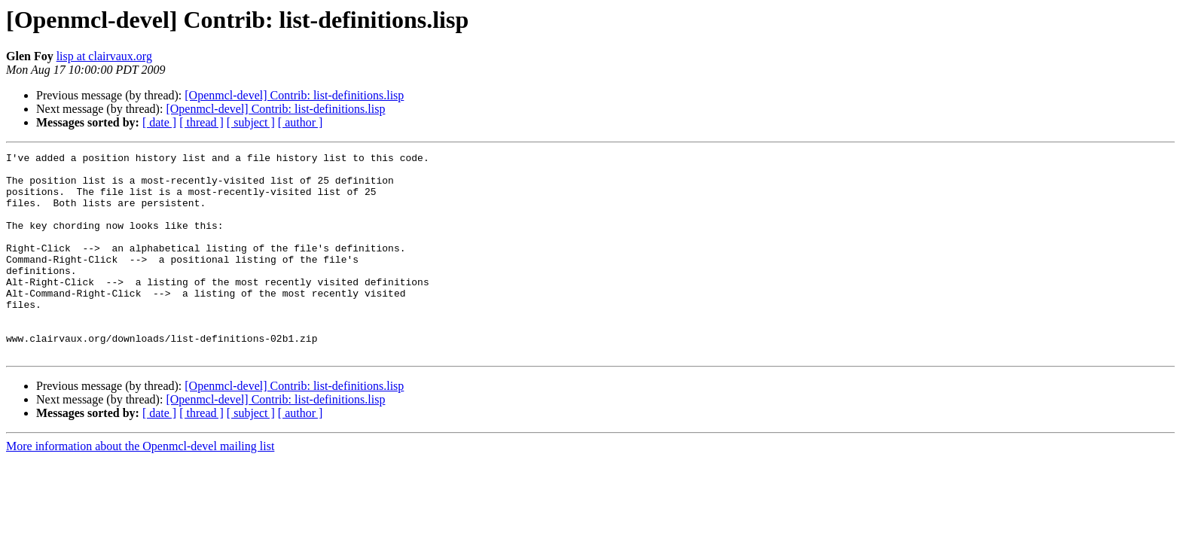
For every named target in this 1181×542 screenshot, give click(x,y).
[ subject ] (251, 122)
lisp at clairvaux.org (104, 56)
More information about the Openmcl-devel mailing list (140, 486)
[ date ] (159, 122)
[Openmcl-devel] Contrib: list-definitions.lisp (294, 95)
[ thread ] (201, 122)
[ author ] (300, 122)
